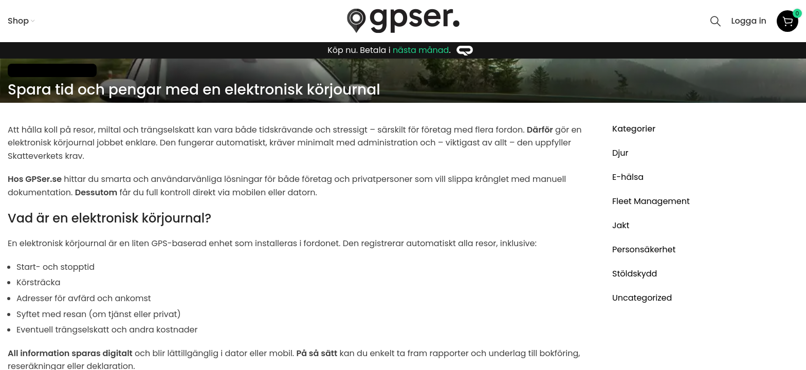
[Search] (715, 21)
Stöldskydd (634, 274)
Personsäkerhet (643, 249)
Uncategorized (642, 298)
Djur (620, 153)
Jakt (620, 225)
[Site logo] (403, 20)
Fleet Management (52, 70)
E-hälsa (628, 177)
